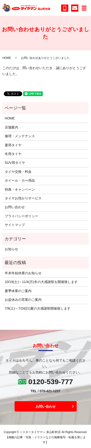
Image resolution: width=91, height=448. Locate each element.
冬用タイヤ (13, 154)
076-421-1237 (50, 391)
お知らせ (11, 249)
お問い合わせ (15, 207)
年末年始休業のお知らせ (23, 273)
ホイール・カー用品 (20, 180)
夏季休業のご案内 (18, 291)
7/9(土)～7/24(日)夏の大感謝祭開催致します (37, 308)
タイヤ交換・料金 (18, 172)
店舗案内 (11, 127)
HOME (6, 58)
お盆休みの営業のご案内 (23, 300)
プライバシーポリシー (21, 216)
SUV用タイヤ (15, 163)
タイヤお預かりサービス (23, 198)
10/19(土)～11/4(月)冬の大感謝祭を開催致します (41, 282)
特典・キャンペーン (20, 189)
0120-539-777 (50, 382)
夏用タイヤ (13, 145)
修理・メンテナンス (20, 136)
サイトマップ (15, 225)
